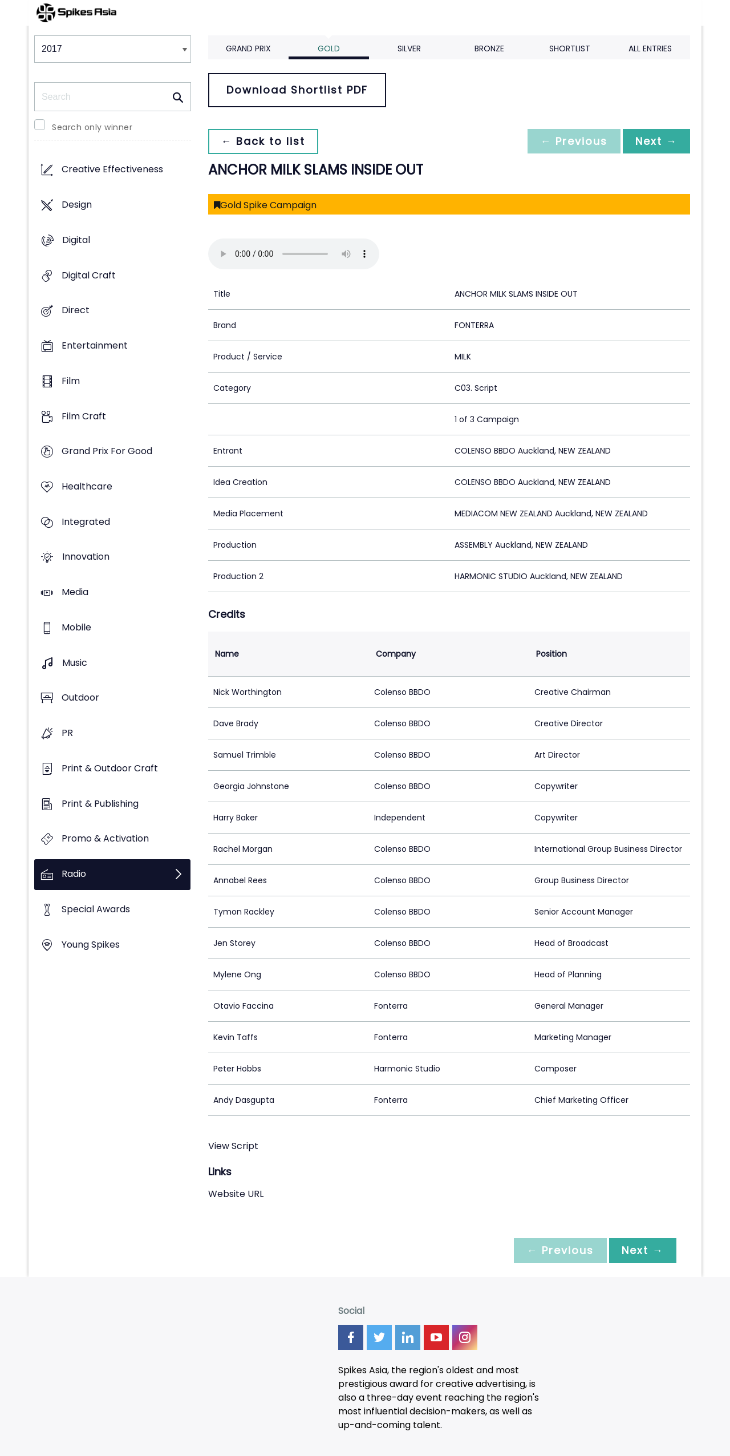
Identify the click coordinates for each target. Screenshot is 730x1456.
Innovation (86, 557)
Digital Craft (89, 275)
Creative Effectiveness (112, 169)
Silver (409, 48)
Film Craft (84, 416)
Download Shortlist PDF (297, 90)
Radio (74, 873)
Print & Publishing (100, 803)
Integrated (86, 521)
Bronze (489, 48)
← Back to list (264, 141)
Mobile (76, 627)
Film (71, 380)
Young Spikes (91, 944)
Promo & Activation (105, 839)
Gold (329, 48)
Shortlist (569, 48)
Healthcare (87, 486)
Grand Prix (248, 48)
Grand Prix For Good (107, 451)
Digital (76, 239)
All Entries (650, 48)
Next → (655, 141)
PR (67, 733)
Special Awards (96, 909)
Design (77, 205)
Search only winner (92, 127)
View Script (233, 1145)
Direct (76, 310)
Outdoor (80, 698)
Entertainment (95, 345)
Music (74, 662)
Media (75, 592)
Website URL (235, 1193)
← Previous (571, 141)
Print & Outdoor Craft (110, 768)
